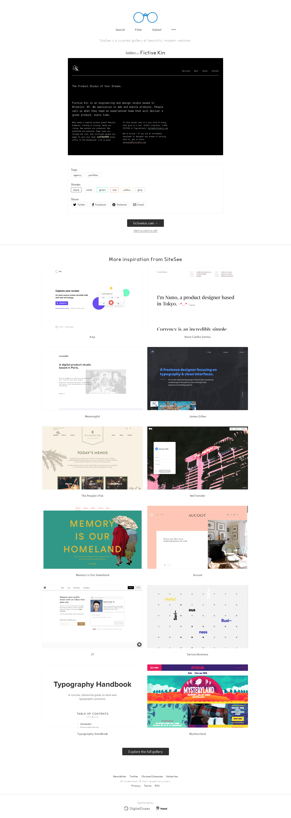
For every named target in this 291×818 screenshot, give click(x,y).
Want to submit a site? (146, 230)
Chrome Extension (152, 776)
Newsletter (119, 776)
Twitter (134, 776)
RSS (157, 785)
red (114, 189)
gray (140, 189)
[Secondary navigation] (174, 30)
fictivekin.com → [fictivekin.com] (145, 223)
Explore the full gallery (145, 751)
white (89, 189)
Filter (138, 30)
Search (120, 30)
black (76, 189)
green (102, 189)
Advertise (172, 776)
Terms (148, 785)
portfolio (93, 175)
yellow (127, 189)
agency (77, 175)
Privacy (136, 785)
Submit (156, 30)
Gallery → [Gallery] (132, 52)
